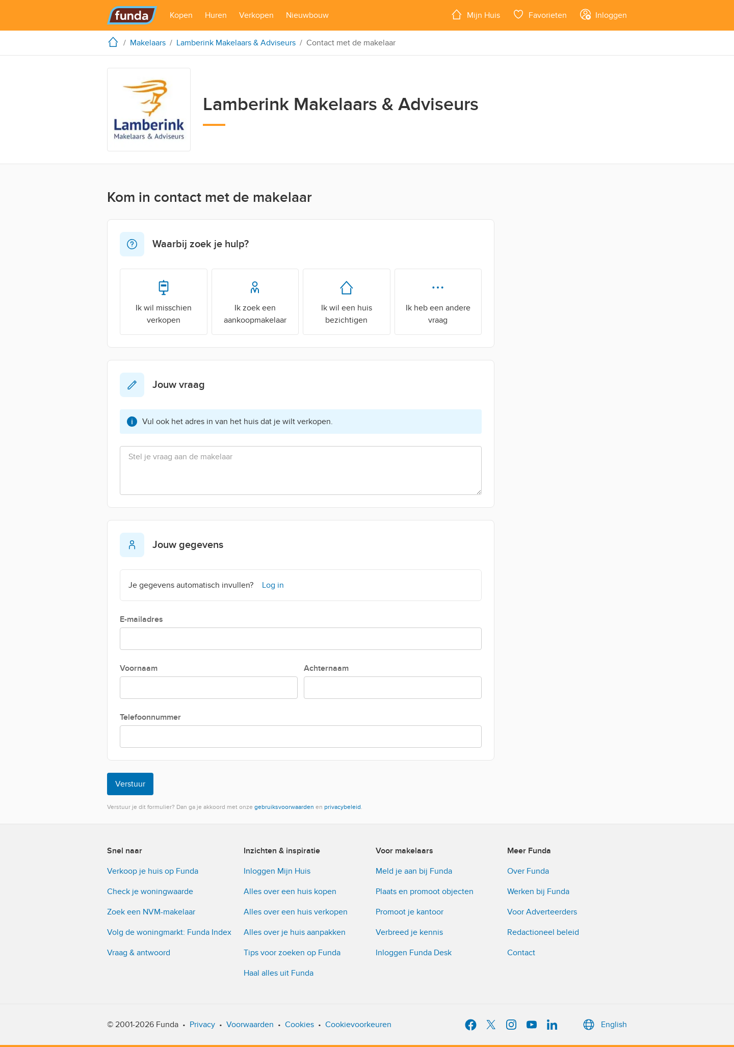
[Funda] (132, 15)
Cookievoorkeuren (358, 1024)
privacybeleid (342, 806)
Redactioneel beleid (543, 932)
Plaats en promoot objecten (425, 891)
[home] (115, 42)
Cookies (299, 1024)
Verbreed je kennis (409, 932)
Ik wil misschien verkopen (164, 301)
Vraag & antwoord (138, 953)
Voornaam (139, 668)
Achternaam (326, 668)
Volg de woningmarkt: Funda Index (169, 932)
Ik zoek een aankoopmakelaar (255, 301)
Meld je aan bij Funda (414, 871)
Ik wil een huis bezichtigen (346, 301)
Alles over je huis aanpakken (295, 932)
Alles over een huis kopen (290, 891)
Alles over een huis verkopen (296, 912)
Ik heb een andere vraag (438, 301)
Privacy (202, 1024)
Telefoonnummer (150, 717)
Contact (521, 953)
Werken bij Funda (538, 891)
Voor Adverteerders (542, 912)
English (604, 1024)
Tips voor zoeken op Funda (292, 953)
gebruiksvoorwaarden (284, 806)
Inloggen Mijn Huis (277, 871)
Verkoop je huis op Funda (152, 871)
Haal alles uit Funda (278, 973)
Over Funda (528, 871)
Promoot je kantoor (409, 912)
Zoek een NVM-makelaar (151, 912)
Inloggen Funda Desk (414, 953)
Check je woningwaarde (150, 891)
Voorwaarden (250, 1024)
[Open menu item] (181, 15)
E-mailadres (141, 619)
